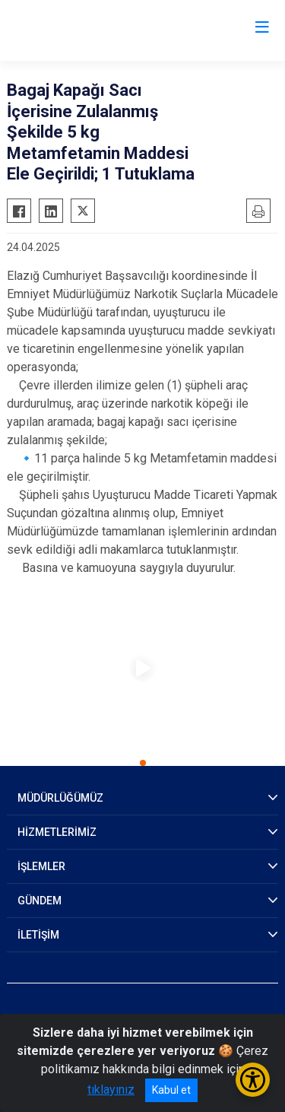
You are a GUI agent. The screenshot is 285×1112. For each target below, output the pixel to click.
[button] (143, 763)
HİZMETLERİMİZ (57, 832)
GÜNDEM (39, 900)
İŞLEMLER (41, 866)
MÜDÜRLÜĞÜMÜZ (60, 798)
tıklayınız (111, 1089)
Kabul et (171, 1090)
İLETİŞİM (38, 935)
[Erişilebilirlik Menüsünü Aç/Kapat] (253, 1080)
